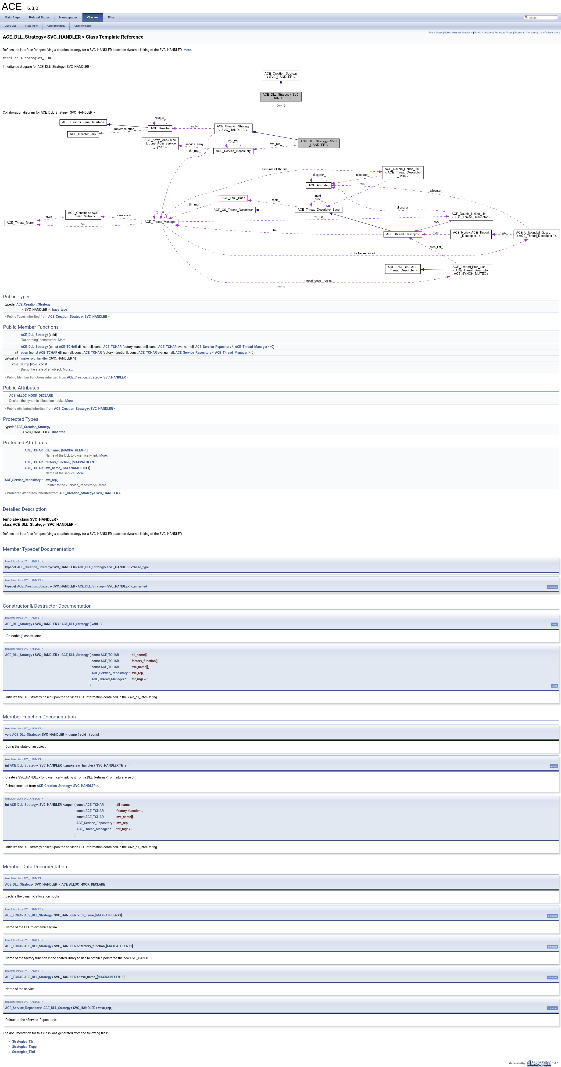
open (24, 352)
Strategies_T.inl (23, 1052)
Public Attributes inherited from (59, 409)
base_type (59, 309)
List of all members (549, 32)
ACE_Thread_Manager (251, 347)
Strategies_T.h (22, 1041)
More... (188, 50)
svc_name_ (54, 468)
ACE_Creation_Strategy (33, 304)
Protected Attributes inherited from (62, 493)
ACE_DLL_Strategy (34, 335)
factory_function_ (58, 462)
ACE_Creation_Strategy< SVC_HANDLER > (78, 316)
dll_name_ (53, 450)
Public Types (436, 32)
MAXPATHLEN (72, 450)
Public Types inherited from (57, 316)
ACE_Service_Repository (213, 347)
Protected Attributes (526, 32)
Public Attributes (484, 32)
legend (281, 105)
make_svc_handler (34, 358)
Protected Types (504, 32)
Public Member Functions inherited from (66, 377)
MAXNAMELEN (74, 468)
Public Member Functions (458, 32)
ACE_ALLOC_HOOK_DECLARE (31, 395)
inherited (58, 432)
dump (25, 364)
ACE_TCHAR (68, 347)
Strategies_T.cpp (24, 1047)
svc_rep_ (52, 480)
